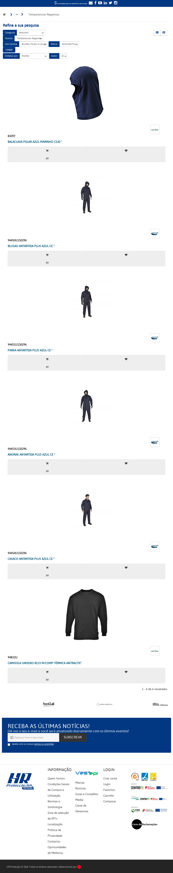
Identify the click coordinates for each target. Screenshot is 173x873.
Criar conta (110, 778)
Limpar (9, 49)
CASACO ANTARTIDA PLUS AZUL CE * (31, 559)
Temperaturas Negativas (29, 38)
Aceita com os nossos (33, 744)
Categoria (10, 32)
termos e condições (44, 744)
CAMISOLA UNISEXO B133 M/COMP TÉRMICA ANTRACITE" (45, 663)
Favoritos (109, 790)
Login (106, 784)
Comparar (109, 801)
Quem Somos (56, 778)
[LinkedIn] (105, 3)
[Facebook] (94, 3)
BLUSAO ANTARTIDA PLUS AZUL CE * (31, 246)
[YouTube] (99, 3)
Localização (55, 824)
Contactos (54, 841)
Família (9, 38)
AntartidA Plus (69, 44)
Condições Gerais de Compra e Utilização (58, 790)
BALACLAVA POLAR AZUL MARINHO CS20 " (35, 142)
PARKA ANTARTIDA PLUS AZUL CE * (30, 350)
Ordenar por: (11, 56)
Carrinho (108, 796)
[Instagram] (115, 3)
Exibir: (54, 56)
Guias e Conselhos (86, 794)
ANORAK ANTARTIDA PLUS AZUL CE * (31, 455)
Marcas (79, 783)
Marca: (54, 44)
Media (79, 800)
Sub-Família (11, 44)
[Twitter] (110, 3)
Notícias (80, 788)
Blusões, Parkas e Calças (33, 44)
